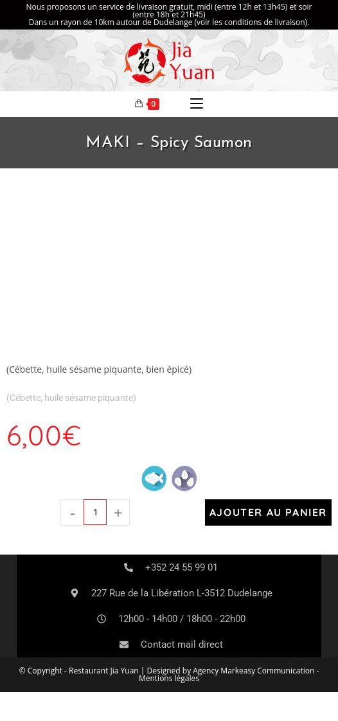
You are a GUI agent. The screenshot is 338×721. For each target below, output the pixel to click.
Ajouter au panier (268, 512)
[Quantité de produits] (95, 512)
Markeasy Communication (268, 670)
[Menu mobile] (196, 104)
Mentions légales (169, 678)
